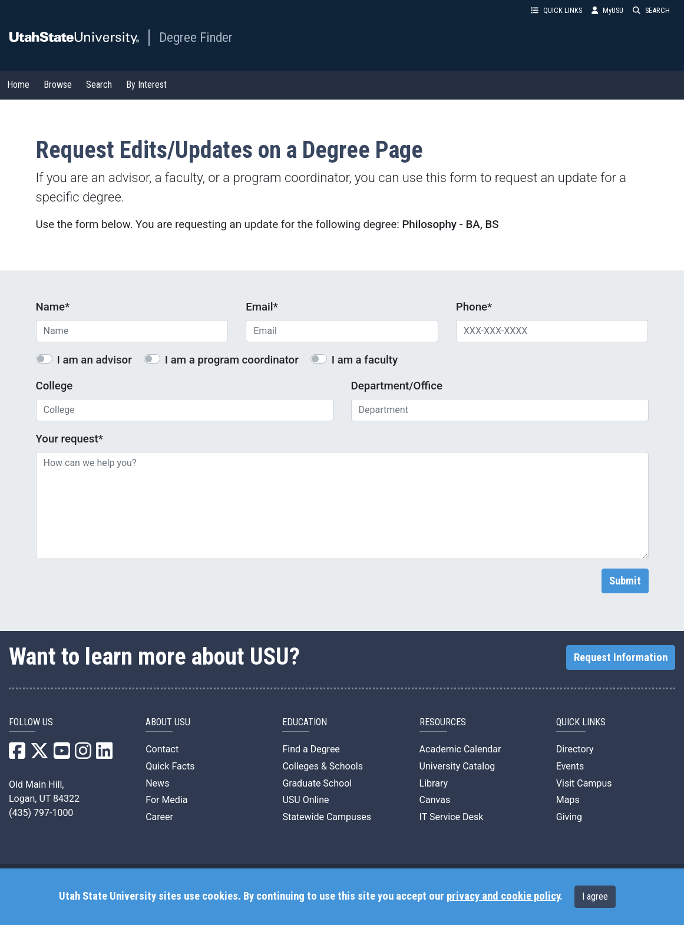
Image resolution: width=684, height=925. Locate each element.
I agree (595, 896)
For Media (166, 799)
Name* (53, 306)
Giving (569, 816)
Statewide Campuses (326, 816)
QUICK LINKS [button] (556, 10)
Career (159, 816)
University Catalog (457, 766)
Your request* (69, 438)
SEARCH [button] (651, 10)
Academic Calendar (460, 749)
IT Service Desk (451, 816)
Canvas (435, 799)
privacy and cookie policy (503, 896)
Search (99, 84)
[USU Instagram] (83, 754)
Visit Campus (584, 783)
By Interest (146, 84)
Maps (568, 799)
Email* (262, 306)
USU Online (305, 799)
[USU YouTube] (62, 754)
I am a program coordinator (232, 360)
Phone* (474, 306)
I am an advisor (94, 360)
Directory (575, 749)
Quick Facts (170, 766)
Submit (625, 580)
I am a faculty (365, 360)
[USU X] (39, 754)
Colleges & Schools (322, 766)
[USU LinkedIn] (104, 754)
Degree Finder (196, 37)
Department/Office (396, 385)
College (54, 385)
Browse (58, 84)
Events (570, 766)
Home (18, 84)
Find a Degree (310, 749)
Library (433, 783)
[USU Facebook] (17, 754)
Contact (162, 749)
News (157, 783)
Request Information (621, 657)
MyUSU (607, 10)
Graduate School (317, 783)
